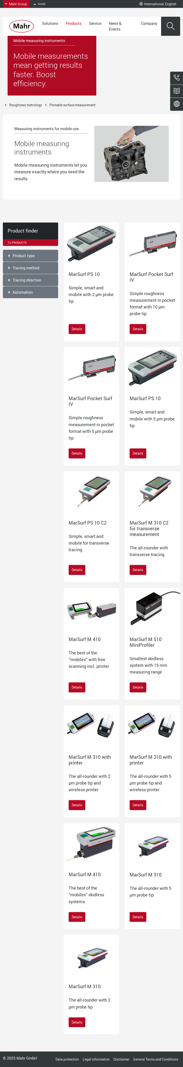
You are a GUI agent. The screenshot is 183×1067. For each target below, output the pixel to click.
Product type (24, 255)
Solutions (50, 23)
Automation (23, 292)
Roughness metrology (25, 105)
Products (73, 23)
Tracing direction (27, 280)
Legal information (96, 1059)
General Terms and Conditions (155, 1059)
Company (149, 23)
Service (95, 23)
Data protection (67, 1059)
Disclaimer (121, 1059)
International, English (157, 4)
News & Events (115, 26)
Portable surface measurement (73, 105)
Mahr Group (18, 4)
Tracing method (26, 268)
